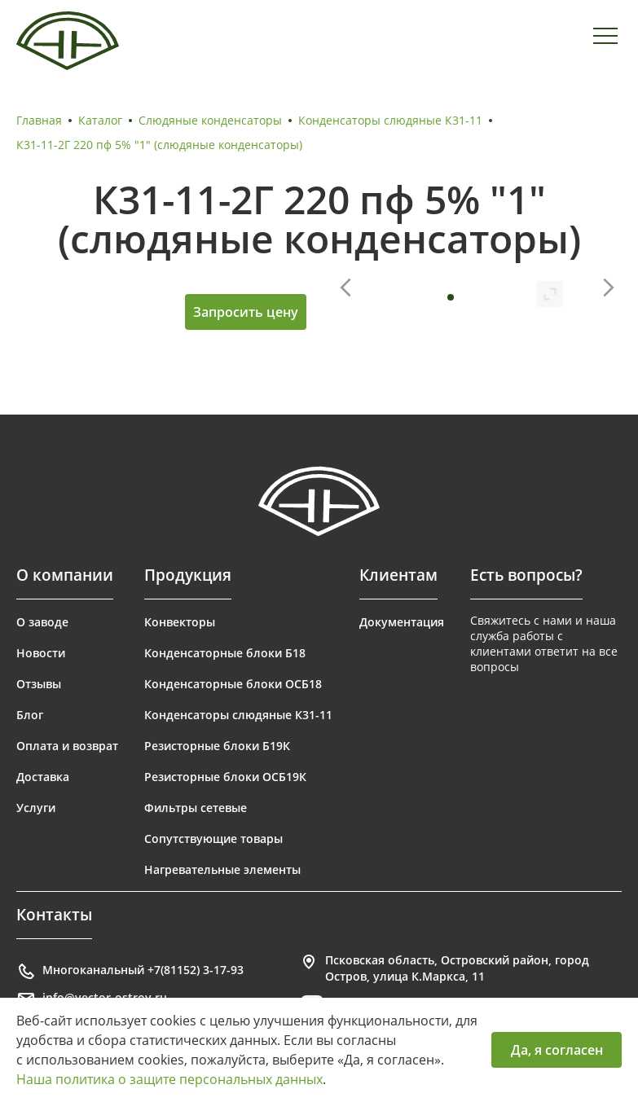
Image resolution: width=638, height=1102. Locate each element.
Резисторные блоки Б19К (217, 745)
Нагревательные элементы (222, 869)
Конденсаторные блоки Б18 (225, 653)
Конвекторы (179, 622)
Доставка (42, 776)
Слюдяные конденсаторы (210, 120)
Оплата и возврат (67, 745)
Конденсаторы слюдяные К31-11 (390, 120)
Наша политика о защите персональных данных (169, 1079)
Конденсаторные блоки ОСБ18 (233, 683)
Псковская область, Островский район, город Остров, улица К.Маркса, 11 (444, 968)
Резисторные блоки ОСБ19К (225, 776)
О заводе (42, 622)
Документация (401, 622)
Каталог (100, 120)
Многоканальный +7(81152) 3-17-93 (130, 971)
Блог (29, 714)
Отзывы (38, 683)
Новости (40, 653)
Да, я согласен (557, 1050)
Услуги (35, 807)
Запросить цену (245, 312)
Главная (39, 120)
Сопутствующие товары (213, 838)
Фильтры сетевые (195, 807)
